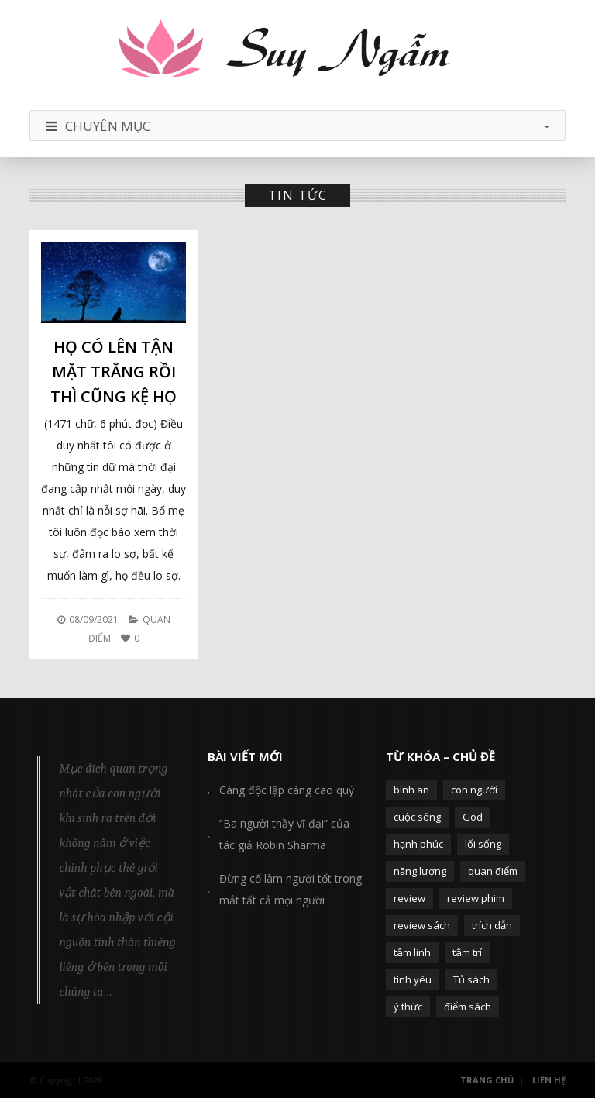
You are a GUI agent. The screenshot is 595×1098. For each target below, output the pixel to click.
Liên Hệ (549, 1080)
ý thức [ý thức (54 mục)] (408, 1007)
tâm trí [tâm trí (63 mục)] (467, 952)
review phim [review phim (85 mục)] (475, 898)
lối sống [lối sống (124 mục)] (483, 844)
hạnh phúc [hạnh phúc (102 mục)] (418, 844)
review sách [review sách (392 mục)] (422, 925)
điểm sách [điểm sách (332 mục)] (467, 1007)
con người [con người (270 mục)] (474, 790)
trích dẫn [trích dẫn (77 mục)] (492, 925)
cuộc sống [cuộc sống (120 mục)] (417, 817)
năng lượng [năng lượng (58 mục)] (420, 871)
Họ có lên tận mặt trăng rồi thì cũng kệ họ (113, 371)
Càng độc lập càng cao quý (286, 790)
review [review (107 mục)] (409, 898)
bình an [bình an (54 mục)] (411, 790)
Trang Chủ (487, 1080)
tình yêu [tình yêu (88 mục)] (413, 979)
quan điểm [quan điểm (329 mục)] (493, 871)
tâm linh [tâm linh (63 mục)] (412, 952)
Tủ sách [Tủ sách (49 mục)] (471, 979)
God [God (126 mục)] (473, 817)
